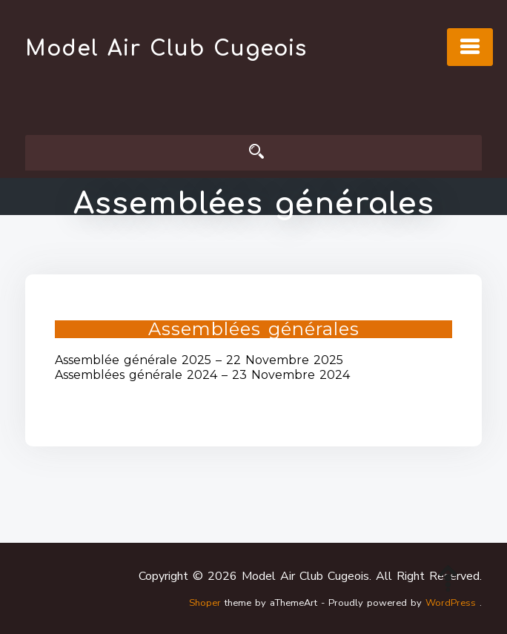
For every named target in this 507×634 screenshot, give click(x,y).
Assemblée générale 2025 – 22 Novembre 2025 (199, 360)
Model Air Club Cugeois (166, 49)
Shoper (205, 603)
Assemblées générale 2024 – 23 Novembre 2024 (202, 375)
